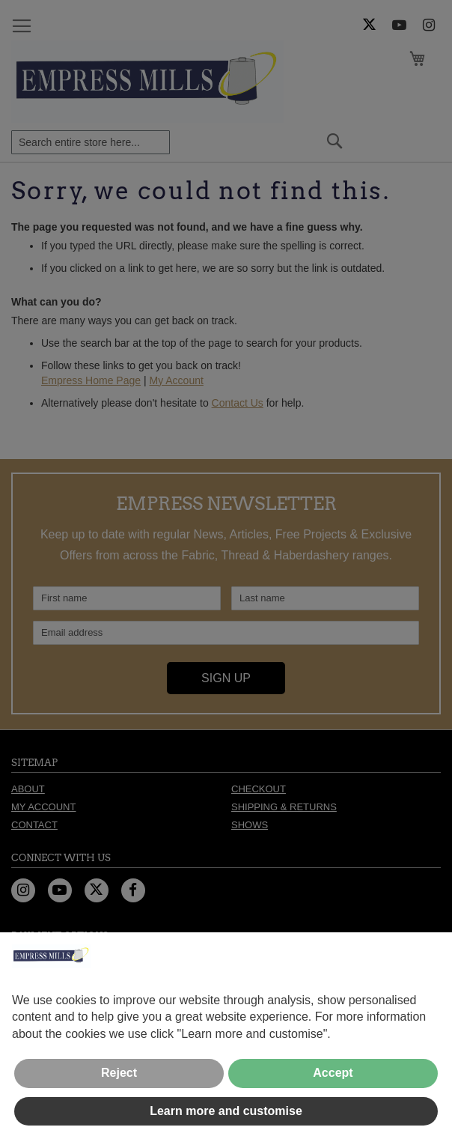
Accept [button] (332, 1072)
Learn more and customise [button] (226, 1111)
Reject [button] (119, 1072)
